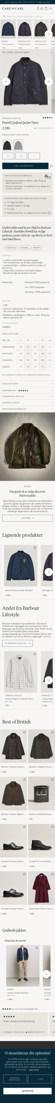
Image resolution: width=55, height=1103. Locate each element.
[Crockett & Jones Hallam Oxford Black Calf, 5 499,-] (13, 846)
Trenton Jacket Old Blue (8, 44)
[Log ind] (38, 8)
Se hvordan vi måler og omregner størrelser (25, 375)
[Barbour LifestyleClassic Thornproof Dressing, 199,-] (41, 799)
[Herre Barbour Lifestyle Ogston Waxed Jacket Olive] (13, 793)
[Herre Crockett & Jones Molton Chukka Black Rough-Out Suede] (41, 841)
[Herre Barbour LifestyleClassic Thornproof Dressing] (41, 793)
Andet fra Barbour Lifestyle (20, 611)
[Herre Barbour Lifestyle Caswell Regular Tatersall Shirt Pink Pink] (20, 672)
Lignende (22, 535)
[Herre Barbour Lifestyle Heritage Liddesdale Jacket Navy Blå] (24, 29)
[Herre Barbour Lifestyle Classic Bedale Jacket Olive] (41, 746)
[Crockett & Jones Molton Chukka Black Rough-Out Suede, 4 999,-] (41, 846)
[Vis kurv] (46, 8)
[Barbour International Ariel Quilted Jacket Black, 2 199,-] (41, 34)
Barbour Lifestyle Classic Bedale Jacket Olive (40, 767)
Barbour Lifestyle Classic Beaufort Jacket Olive (12, 767)
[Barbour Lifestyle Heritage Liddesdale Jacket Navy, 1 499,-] (24, 34)
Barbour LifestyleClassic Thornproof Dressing (40, 814)
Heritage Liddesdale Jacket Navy (24, 44)
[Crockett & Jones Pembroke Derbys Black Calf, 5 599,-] (13, 893)
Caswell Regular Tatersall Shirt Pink (19, 699)
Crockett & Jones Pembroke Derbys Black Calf (13, 908)
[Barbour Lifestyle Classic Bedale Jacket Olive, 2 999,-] (41, 751)
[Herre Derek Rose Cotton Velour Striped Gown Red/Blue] (41, 888)
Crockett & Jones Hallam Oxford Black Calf (12, 861)
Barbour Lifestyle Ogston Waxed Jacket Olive (12, 814)
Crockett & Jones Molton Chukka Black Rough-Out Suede (40, 861)
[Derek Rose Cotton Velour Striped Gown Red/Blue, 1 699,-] (41, 893)
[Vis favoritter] (41, 8)
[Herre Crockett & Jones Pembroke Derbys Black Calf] (13, 888)
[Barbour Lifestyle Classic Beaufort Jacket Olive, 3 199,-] (13, 751)
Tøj (3, 52)
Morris (5, 41)
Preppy (36, 248)
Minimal (24, 248)
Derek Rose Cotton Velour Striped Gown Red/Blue (40, 908)
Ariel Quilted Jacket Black (41, 44)
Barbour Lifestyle (24, 41)
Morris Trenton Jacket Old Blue (19, 590)
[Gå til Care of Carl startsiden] (13, 8)
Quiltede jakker (22, 52)
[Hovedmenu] (50, 8)
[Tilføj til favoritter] (34, 548)
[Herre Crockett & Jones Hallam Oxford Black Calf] (13, 841)
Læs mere (25, 518)
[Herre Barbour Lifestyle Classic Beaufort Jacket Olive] (13, 746)
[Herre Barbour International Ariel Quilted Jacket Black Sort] (41, 29)
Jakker (10, 52)
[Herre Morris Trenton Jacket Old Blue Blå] (8, 29)
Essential (11, 248)
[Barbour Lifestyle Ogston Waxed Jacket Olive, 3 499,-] (13, 799)
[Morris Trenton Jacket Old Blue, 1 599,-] (8, 34)
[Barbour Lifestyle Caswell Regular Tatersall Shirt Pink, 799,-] (20, 679)
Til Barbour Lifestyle (17, 643)
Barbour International (41, 41)
